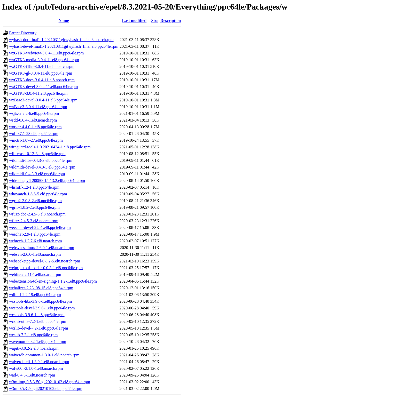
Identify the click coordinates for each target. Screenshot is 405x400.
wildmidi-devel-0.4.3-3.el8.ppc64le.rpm (42, 167)
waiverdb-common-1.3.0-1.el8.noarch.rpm (44, 355)
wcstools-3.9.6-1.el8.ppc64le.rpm (37, 315)
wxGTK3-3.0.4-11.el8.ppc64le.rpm (38, 93)
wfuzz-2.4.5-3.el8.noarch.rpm (33, 221)
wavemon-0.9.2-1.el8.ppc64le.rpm (37, 341)
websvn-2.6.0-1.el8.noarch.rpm (35, 254)
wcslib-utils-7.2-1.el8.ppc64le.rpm (37, 321)
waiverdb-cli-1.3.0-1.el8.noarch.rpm (39, 361)
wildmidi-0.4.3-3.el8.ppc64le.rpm (37, 174)
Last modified (134, 20)
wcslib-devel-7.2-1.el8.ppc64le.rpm (38, 328)
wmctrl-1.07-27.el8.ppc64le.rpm (36, 140)
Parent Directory (22, 33)
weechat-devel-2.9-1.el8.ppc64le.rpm (40, 227)
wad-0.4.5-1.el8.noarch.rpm (32, 375)
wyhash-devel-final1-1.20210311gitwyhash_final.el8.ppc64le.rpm (63, 46)
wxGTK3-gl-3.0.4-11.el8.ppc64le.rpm (40, 73)
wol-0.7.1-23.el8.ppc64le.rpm (33, 133)
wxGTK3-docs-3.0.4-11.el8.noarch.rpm (42, 80)
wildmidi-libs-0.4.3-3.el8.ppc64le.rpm (40, 160)
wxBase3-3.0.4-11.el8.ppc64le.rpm (38, 107)
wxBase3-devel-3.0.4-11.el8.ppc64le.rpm (43, 100)
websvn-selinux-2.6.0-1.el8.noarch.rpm (41, 247)
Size (154, 20)
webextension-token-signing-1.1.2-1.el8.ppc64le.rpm (53, 281)
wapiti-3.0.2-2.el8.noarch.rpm (34, 348)
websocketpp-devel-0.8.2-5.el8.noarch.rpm (44, 261)
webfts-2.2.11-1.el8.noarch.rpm (35, 274)
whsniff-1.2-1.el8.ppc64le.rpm (34, 187)
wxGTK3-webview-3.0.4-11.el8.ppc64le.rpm (46, 53)
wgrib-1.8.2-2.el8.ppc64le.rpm (34, 207)
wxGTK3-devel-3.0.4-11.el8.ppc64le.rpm (43, 86)
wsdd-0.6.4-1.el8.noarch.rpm (33, 120)
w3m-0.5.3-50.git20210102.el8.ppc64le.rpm (45, 388)
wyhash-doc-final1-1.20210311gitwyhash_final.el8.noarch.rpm (61, 39)
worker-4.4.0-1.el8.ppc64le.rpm (35, 127)
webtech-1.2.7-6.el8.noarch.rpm (35, 241)
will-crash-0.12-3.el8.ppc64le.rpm (37, 153)
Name (64, 20)
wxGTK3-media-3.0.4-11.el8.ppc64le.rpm (44, 60)
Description (170, 20)
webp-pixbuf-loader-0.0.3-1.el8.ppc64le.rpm (46, 268)
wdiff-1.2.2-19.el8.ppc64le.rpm (35, 294)
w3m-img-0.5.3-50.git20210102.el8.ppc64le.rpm (49, 382)
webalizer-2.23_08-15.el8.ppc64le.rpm (41, 288)
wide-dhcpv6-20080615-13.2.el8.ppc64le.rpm (47, 180)
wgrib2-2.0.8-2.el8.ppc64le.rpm (35, 200)
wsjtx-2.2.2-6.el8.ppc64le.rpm (34, 113)
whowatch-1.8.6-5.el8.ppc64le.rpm (38, 194)
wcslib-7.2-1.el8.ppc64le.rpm (33, 335)
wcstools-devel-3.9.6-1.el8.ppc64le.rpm (42, 308)
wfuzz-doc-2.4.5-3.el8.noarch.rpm (37, 214)
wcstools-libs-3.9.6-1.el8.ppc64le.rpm (40, 301)
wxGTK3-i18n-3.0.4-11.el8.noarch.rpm (41, 66)
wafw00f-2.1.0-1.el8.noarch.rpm (36, 368)
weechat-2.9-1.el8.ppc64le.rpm (34, 234)
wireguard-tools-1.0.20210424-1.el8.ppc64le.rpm (50, 147)
